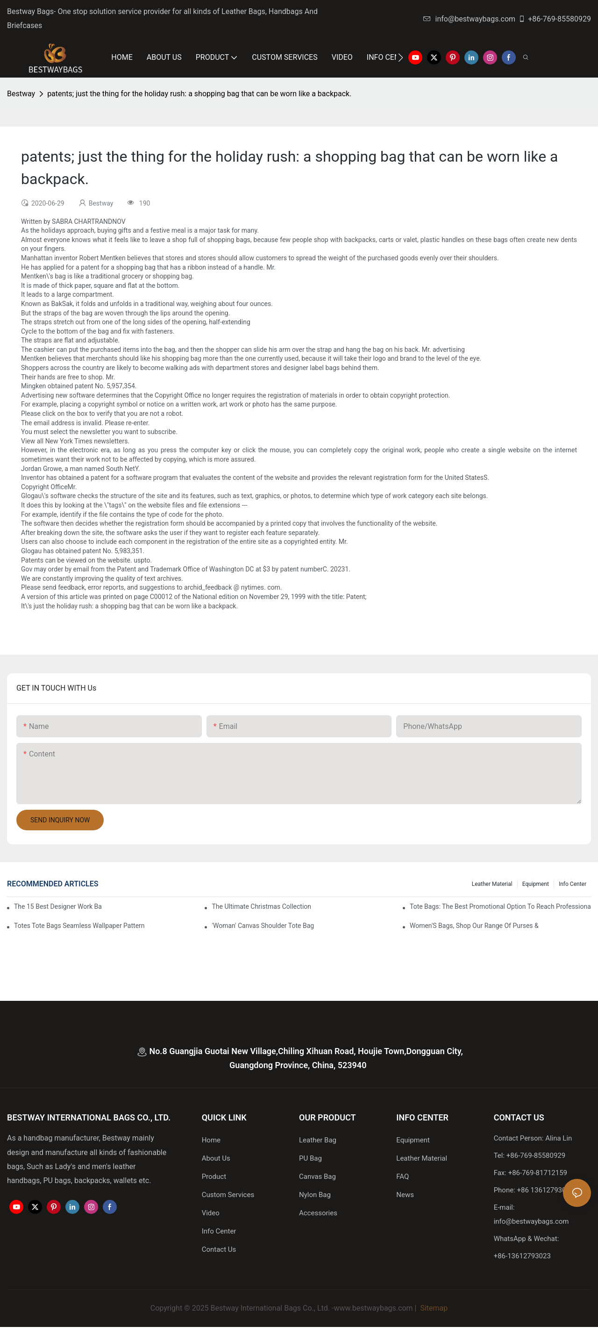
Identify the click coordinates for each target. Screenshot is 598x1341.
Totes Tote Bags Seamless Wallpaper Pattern (79, 925)
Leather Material (492, 884)
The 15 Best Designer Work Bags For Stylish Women (57, 906)
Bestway (21, 93)
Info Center (572, 884)
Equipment (535, 884)
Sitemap (433, 1308)
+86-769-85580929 (554, 18)
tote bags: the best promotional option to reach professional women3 (500, 906)
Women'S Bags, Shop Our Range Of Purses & (474, 925)
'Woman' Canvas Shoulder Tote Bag (263, 925)
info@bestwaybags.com (469, 18)
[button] (400, 57)
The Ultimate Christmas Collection (261, 906)
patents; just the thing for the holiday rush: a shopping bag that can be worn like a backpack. (199, 93)
